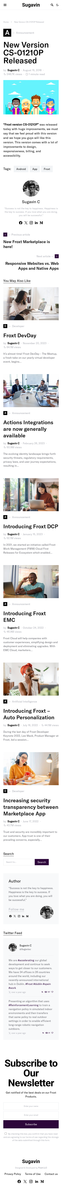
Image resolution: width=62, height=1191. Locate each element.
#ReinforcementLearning (24, 1005)
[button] (57, 5)
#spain (47, 984)
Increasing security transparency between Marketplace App (30, 807)
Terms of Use (33, 1174)
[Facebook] (19, 1181)
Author (15, 881)
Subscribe (31, 1124)
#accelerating (26, 960)
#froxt (29, 984)
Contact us (51, 1174)
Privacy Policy (12, 1174)
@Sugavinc (25, 949)
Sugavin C (13, 70)
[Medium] (42, 1181)
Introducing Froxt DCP (30, 526)
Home (6, 22)
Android (21, 169)
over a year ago (18, 992)
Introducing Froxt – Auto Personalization (28, 714)
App (34, 169)
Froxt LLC (42, 1168)
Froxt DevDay (19, 335)
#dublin (37, 984)
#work (12, 987)
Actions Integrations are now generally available (28, 429)
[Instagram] (31, 1181)
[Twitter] (25, 1181)
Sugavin (31, 5)
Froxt (47, 169)
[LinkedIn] (36, 1181)
